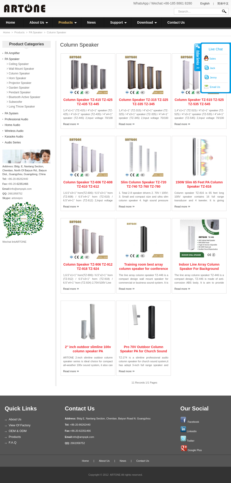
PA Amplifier (12, 53)
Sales (212, 58)
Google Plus (195, 450)
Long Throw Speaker (22, 106)
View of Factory (19, 425)
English (205, 3)
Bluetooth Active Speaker (24, 97)
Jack (212, 68)
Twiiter (190, 440)
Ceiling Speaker (19, 64)
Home (10, 22)
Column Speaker (56, 32)
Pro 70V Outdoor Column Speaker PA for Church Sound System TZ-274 (143, 351)
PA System (11, 113)
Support (118, 22)
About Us (38, 22)
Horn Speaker (17, 78)
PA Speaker (35, 32)
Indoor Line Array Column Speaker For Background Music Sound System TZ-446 (199, 269)
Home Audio (12, 125)
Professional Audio (16, 119)
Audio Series (13, 142)
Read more (69, 124)
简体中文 (223, 3)
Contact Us (176, 22)
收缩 (197, 57)
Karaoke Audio (14, 136)
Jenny (213, 77)
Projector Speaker (20, 83)
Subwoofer (15, 102)
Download (147, 22)
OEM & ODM (18, 431)
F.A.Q (12, 442)
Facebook (193, 421)
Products (67, 22)
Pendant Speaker (20, 92)
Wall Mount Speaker (21, 68)
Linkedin (192, 431)
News (91, 22)
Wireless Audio (14, 131)
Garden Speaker (19, 87)
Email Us (215, 87)
